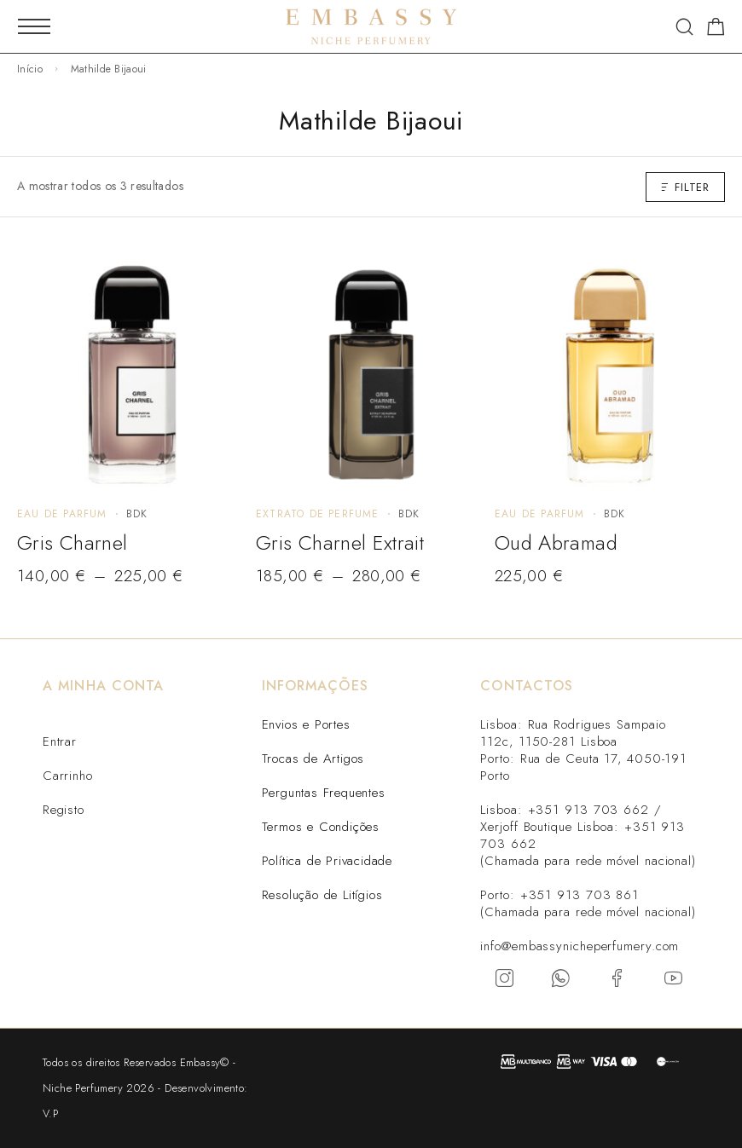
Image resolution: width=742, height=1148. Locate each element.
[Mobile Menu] (34, 26)
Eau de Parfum (62, 514)
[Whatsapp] (561, 978)
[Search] (684, 27)
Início (30, 69)
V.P (50, 1113)
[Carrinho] (716, 30)
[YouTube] (674, 978)
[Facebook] (617, 978)
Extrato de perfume (318, 514)
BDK (137, 514)
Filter (685, 187)
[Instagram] (505, 978)
